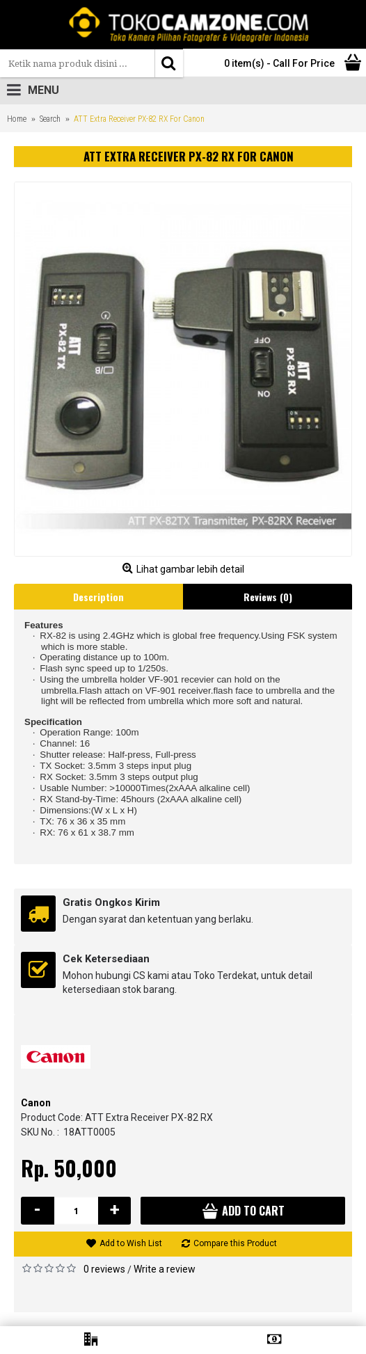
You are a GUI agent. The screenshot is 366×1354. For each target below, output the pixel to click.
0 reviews (104, 1269)
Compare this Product (235, 1243)
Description (98, 596)
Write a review (165, 1269)
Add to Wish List (131, 1243)
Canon (36, 1102)
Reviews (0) (268, 596)
